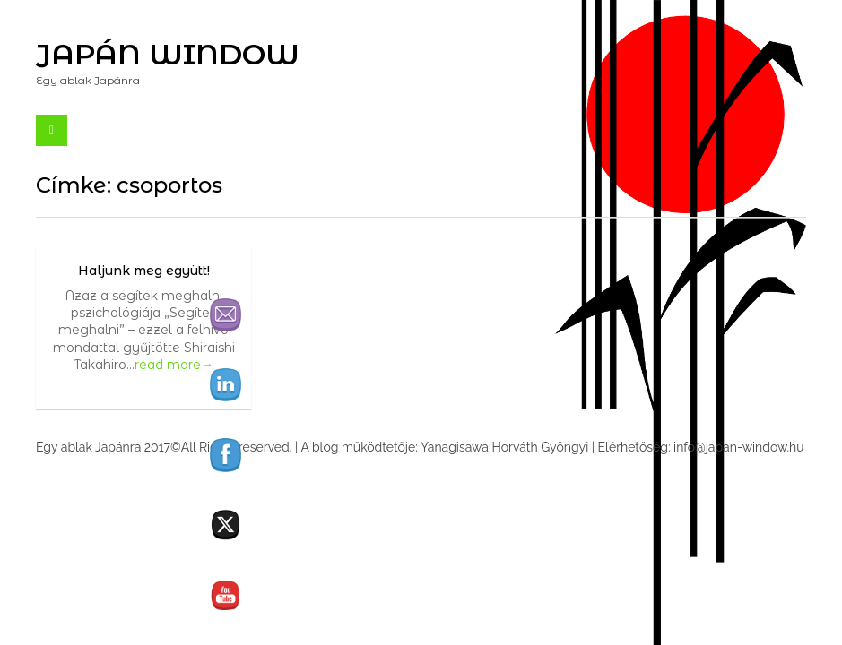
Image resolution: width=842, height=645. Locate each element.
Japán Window (167, 54)
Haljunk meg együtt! (144, 270)
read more (174, 365)
